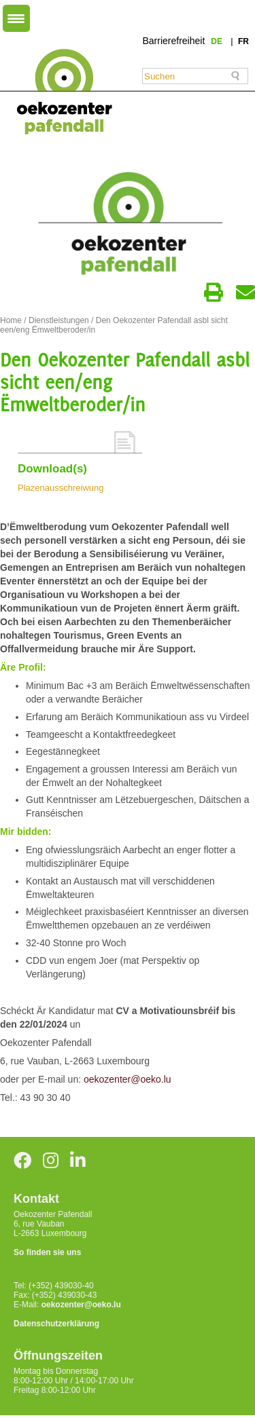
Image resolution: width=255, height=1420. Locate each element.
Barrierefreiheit (173, 40)
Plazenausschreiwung (60, 488)
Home (11, 320)
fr (243, 41)
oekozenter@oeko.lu (127, 1079)
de (217, 41)
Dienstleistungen (59, 320)
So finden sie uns (47, 1252)
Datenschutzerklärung (56, 1323)
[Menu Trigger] (16, 18)
